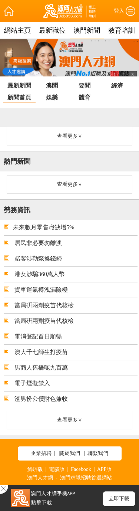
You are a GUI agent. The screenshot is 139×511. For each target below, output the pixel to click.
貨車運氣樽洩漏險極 (36, 289)
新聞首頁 (19, 97)
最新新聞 (19, 85)
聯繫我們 (97, 453)
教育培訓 (121, 30)
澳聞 (52, 85)
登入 (119, 11)
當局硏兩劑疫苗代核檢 (39, 305)
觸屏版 (35, 469)
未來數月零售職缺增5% (39, 227)
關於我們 (69, 453)
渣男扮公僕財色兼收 (36, 399)
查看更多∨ (69, 136)
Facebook (81, 469)
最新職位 (52, 30)
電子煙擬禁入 (27, 383)
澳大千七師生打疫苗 (36, 352)
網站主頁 (17, 30)
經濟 (117, 85)
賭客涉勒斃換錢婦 (33, 258)
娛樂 (52, 97)
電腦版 (56, 469)
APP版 (104, 469)
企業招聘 (41, 453)
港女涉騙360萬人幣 (34, 274)
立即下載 (119, 498)
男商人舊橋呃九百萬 (36, 367)
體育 (84, 97)
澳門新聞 (86, 30)
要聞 (84, 85)
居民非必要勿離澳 (33, 243)
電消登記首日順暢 (33, 336)
